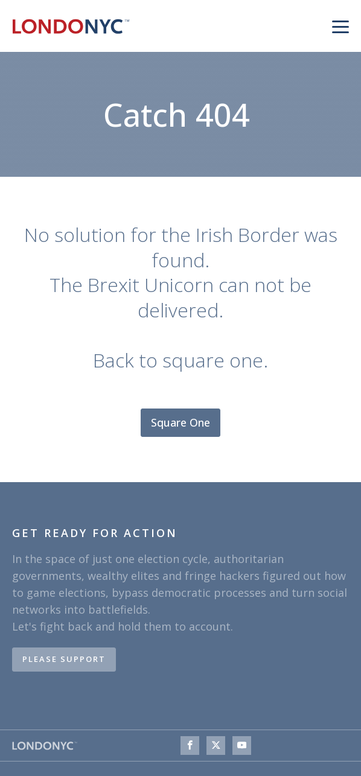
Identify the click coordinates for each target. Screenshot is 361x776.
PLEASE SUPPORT (64, 659)
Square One (180, 422)
